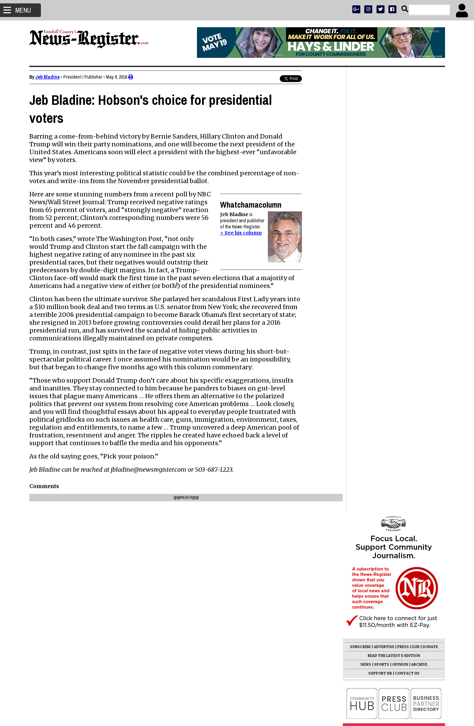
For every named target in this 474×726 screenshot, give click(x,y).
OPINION (400, 220)
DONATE (430, 202)
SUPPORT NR (380, 229)
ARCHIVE (419, 220)
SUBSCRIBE (360, 202)
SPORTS (381, 220)
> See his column (241, 233)
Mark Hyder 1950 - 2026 (377, 380)
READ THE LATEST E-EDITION (394, 211)
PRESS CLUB (408, 202)
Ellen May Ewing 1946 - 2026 (382, 505)
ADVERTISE (384, 202)
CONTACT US (407, 229)
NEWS (366, 220)
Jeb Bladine (47, 77)
